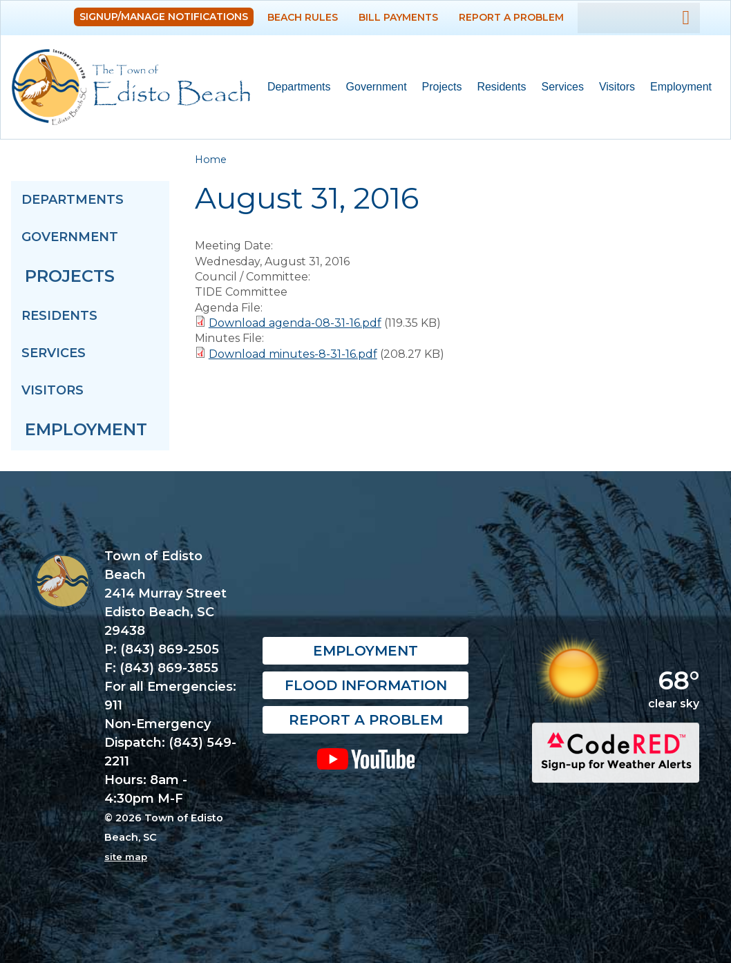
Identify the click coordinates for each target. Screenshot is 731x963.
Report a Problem (511, 17)
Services (559, 87)
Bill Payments (398, 17)
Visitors (613, 87)
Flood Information (366, 685)
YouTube (366, 758)
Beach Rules (302, 17)
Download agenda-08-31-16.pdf (295, 323)
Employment (681, 87)
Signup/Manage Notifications (163, 16)
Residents (497, 87)
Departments (295, 87)
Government (373, 87)
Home (211, 159)
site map (125, 856)
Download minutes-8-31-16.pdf (293, 354)
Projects (442, 87)
